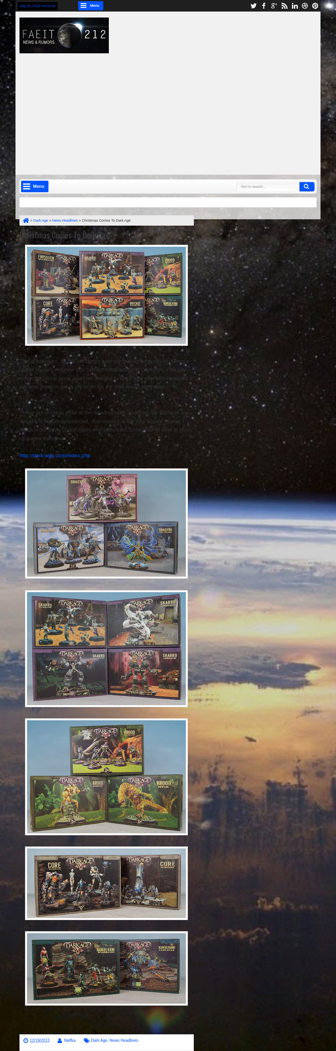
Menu (94, 6)
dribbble (305, 6)
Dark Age (99, 1040)
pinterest (315, 6)
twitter (253, 6)
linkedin (295, 6)
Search (307, 186)
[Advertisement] (181, 109)
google (274, 6)
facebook (264, 6)
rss (284, 6)
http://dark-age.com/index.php (55, 455)
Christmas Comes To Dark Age (64, 235)
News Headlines (124, 1040)
